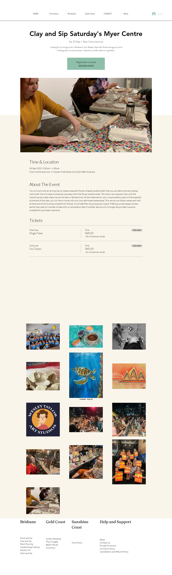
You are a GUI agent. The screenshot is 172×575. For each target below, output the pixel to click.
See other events (86, 65)
